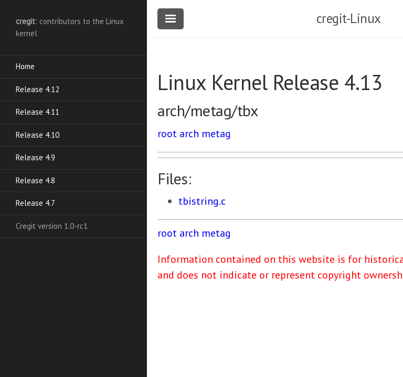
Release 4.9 (35, 157)
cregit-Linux (348, 18)
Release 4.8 (35, 180)
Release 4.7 (35, 203)
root (167, 133)
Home (25, 66)
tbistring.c (202, 201)
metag (216, 133)
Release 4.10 (37, 135)
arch (189, 133)
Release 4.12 (37, 89)
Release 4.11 (37, 112)
